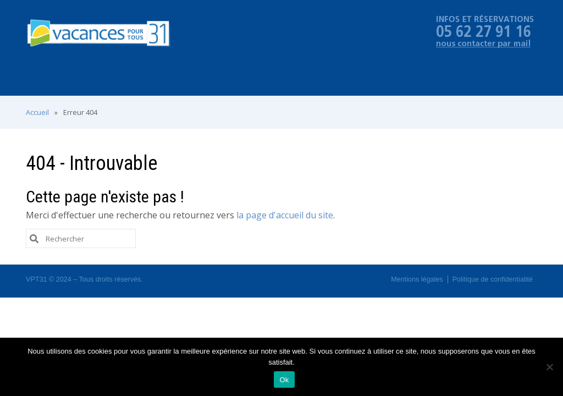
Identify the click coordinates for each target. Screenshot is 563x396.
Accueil (37, 112)
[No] (549, 366)
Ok (284, 380)
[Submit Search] (34, 238)
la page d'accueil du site (284, 215)
